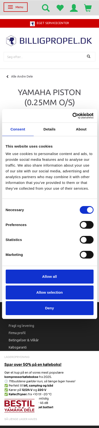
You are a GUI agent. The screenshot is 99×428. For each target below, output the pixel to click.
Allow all (49, 276)
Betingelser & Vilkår (24, 340)
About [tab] (81, 129)
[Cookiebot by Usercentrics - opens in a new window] (72, 116)
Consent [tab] (17, 129)
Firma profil (17, 333)
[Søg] (89, 56)
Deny (49, 308)
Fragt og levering (21, 326)
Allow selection (49, 292)
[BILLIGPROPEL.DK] (49, 40)
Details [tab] (50, 129)
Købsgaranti (18, 347)
